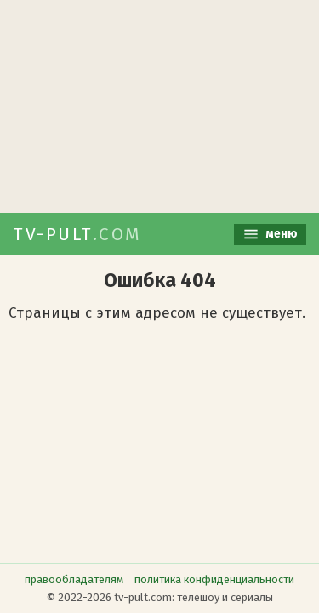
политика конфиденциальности (214, 579)
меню (270, 234)
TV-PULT (77, 234)
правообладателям (74, 579)
